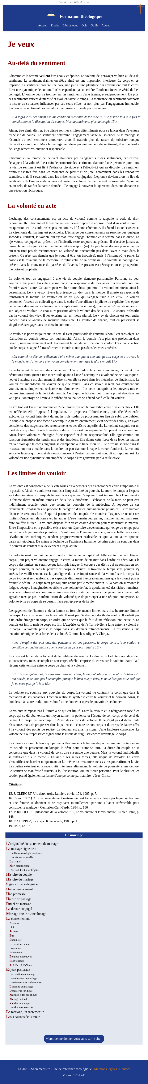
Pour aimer (15, 948)
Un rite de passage (18, 899)
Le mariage (74, 835)
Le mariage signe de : (21, 849)
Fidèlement (15, 952)
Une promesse (16, 894)
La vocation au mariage (22, 974)
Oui (11, 927)
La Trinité (14, 861)
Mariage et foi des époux (23, 994)
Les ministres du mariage (23, 978)
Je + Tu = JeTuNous (20, 965)
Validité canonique (19, 1003)
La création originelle (21, 857)
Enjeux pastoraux (18, 969)
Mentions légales (105, 1069)
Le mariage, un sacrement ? (25, 1012)
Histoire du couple (19, 874)
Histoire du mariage (19, 879)
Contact (124, 1069)
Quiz (84, 25)
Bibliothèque (70, 25)
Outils (94, 25)
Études (55, 25)
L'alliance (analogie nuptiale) (25, 853)
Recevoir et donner (19, 944)
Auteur (105, 25)
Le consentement (18, 918)
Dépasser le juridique (21, 990)
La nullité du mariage (21, 986)
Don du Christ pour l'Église (24, 870)
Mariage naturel (18, 999)
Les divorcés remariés (21, 1007)
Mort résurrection (19, 865)
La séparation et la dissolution (25, 982)
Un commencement (19, 889)
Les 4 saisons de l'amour (23, 1017)
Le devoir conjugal (19, 909)
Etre (11, 935)
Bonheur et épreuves (20, 956)
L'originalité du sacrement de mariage (32, 843)
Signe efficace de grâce (22, 884)
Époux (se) (15, 939)
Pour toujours (16, 960)
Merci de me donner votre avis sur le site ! (74, 1038)
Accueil (43, 25)
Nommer (14, 923)
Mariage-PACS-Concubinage (26, 914)
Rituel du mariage (18, 904)
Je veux (13, 931)
